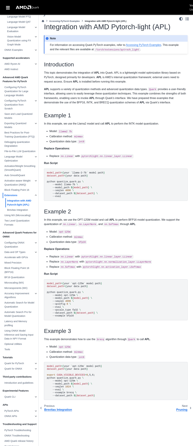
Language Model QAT (19, 22)
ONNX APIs (10, 416)
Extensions (10, 195)
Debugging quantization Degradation (17, 144)
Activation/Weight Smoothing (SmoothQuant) (19, 168)
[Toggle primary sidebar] (44, 15)
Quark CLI (9, 396)
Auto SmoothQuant (14, 175)
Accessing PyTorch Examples (64, 21)
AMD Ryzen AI (12, 64)
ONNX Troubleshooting (16, 435)
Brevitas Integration (17, 210)
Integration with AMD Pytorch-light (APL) (19, 202)
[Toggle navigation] (8, 7)
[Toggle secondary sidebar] (187, 19)
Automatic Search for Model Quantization (19, 304)
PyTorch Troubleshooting (17, 430)
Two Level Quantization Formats (17, 222)
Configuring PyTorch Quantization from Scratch (15, 104)
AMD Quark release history (18, 441)
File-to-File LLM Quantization (20, 151)
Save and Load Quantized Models (18, 116)
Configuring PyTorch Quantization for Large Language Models (16, 91)
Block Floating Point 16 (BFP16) (16, 270)
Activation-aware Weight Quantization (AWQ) (17, 182)
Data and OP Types (14, 252)
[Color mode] (181, 19)
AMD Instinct (11, 69)
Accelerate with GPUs (16, 257)
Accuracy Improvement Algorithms (16, 295)
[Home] (43, 21)
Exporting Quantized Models (15, 125)
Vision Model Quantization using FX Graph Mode (19, 40)
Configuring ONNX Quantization (14, 244)
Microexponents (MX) (15, 288)
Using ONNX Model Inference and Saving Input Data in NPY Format (18, 334)
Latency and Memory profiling (15, 323)
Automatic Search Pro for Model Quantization (17, 314)
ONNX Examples (13, 50)
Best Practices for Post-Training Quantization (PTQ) (19, 134)
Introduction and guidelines (18, 382)
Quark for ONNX (13, 368)
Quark (35, 7)
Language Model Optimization (13, 158)
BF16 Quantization (14, 277)
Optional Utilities (13, 344)
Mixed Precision (13, 262)
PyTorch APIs (11, 411)
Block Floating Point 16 (16, 190)
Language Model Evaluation (16, 29)
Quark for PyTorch (14, 363)
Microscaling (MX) (14, 282)
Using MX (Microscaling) (17, 215)
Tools (7, 349)
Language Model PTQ (19, 16)
